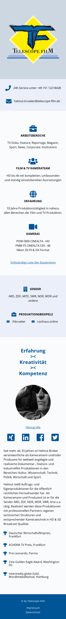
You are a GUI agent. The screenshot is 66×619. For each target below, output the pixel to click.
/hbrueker (17, 321)
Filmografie (33, 427)
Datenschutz (33, 612)
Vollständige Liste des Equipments (33, 262)
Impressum (33, 608)
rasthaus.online (45, 321)
